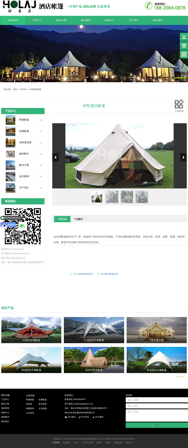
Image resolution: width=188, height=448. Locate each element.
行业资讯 (30, 413)
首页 (15, 89)
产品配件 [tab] (78, 219)
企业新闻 (43, 408)
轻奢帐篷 (43, 399)
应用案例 (179, 106)
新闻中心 (110, 20)
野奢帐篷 (30, 399)
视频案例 (30, 408)
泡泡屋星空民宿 (85, 274)
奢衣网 (99, 442)
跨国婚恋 (66, 442)
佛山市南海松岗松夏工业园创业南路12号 (25, 262)
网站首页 (13, 20)
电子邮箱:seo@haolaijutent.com (15, 253)
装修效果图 (118, 442)
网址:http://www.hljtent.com (13, 258)
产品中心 (37, 20)
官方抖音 (85, 417)
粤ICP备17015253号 (126, 439)
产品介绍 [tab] (62, 219)
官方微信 (72, 417)
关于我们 (134, 20)
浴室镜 (108, 442)
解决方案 (61, 20)
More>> (180, 376)
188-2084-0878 (17, 249)
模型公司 (129, 442)
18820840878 (79, 399)
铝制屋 (29, 404)
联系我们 (158, 20)
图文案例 (43, 404)
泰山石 (76, 442)
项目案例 (86, 20)
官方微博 (99, 417)
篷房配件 (5, 417)
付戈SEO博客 (87, 442)
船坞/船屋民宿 (111, 274)
